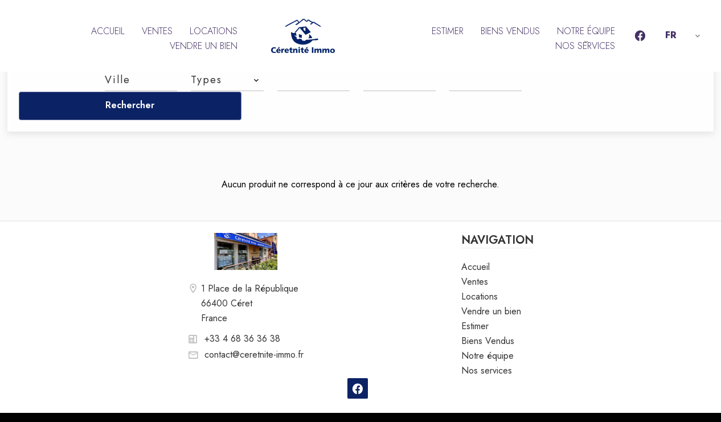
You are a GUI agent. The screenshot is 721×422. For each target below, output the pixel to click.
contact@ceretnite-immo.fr (254, 325)
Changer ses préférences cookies (452, 402)
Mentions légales (249, 402)
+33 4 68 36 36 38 (242, 309)
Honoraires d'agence (334, 402)
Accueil (303, 36)
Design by (567, 402)
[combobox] (141, 79)
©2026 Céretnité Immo (161, 402)
